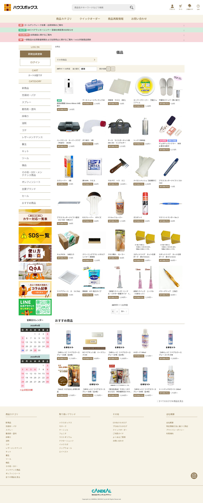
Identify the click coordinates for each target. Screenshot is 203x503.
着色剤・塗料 (29, 109)
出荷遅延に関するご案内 (41, 34)
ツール (25, 158)
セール (25, 196)
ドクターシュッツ (66, 441)
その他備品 (62, 59)
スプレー (26, 102)
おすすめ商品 (29, 203)
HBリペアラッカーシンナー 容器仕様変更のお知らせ (50, 30)
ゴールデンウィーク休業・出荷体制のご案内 (43, 25)
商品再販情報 (116, 19)
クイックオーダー (89, 19)
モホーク (62, 426)
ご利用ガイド (118, 433)
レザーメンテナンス (32, 137)
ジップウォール (65, 448)
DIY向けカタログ (120, 422)
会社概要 (169, 422)
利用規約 (169, 433)
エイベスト (63, 451)
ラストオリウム (65, 437)
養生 (24, 144)
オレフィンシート (31, 181)
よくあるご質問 (119, 437)
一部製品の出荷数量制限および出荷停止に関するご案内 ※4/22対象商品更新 (57, 39)
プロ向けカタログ (120, 426)
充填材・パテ (29, 95)
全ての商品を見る (13, 477)
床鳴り (25, 116)
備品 (24, 165)
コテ (24, 130)
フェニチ (62, 433)
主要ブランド (29, 189)
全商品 (57, 46)
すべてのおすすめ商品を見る (170, 401)
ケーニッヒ (63, 430)
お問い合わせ (139, 19)
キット (25, 151)
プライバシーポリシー (175, 430)
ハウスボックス (65, 422)
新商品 (25, 88)
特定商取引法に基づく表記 (177, 426)
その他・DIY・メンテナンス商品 (32, 174)
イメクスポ (63, 444)
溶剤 (24, 123)
